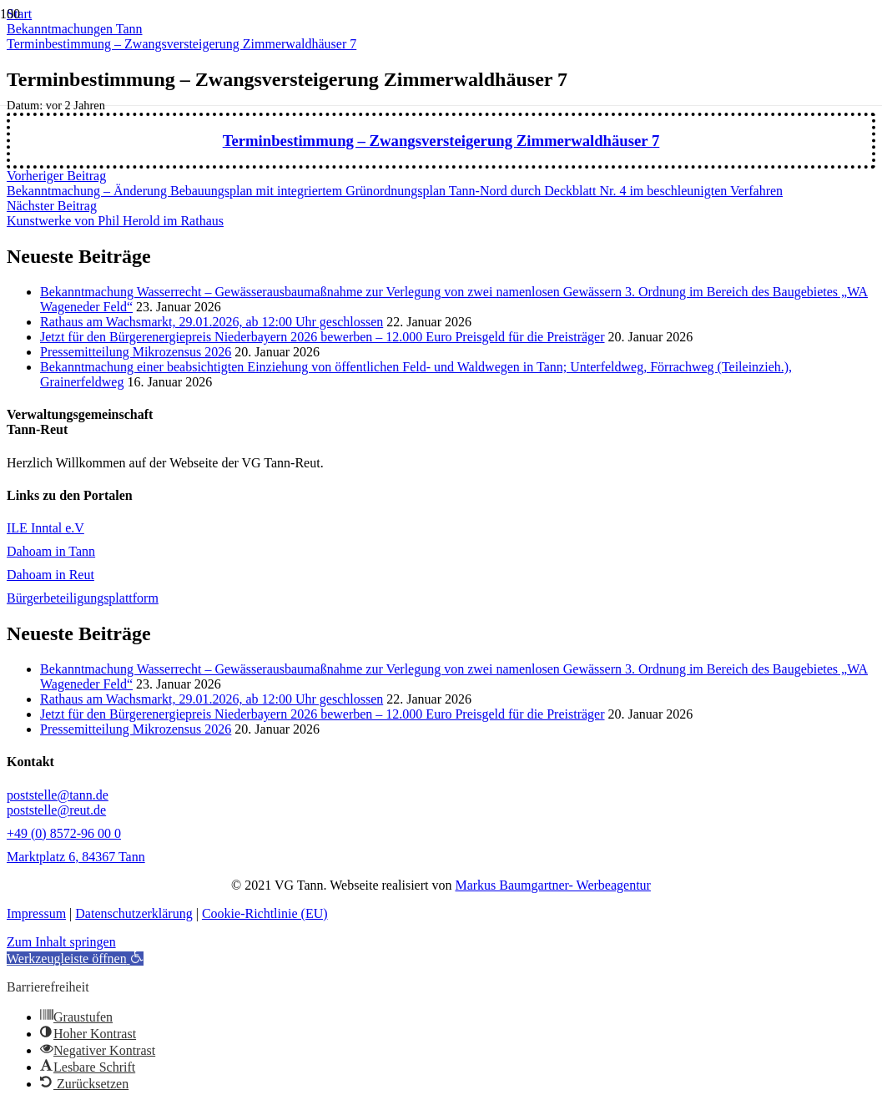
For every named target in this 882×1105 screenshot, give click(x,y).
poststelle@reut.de (56, 810)
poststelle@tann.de (57, 795)
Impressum (36, 913)
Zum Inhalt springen (61, 942)
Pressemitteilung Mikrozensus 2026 (135, 352)
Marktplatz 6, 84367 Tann (76, 857)
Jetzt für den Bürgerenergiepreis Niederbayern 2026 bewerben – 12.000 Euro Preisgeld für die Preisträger (322, 337)
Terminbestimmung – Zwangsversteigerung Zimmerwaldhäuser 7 (441, 140)
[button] (75, 958)
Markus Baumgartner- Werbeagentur (552, 885)
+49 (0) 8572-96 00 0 (64, 833)
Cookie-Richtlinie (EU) (265, 913)
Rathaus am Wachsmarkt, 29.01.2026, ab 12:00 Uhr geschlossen (211, 322)
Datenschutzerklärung (133, 913)
